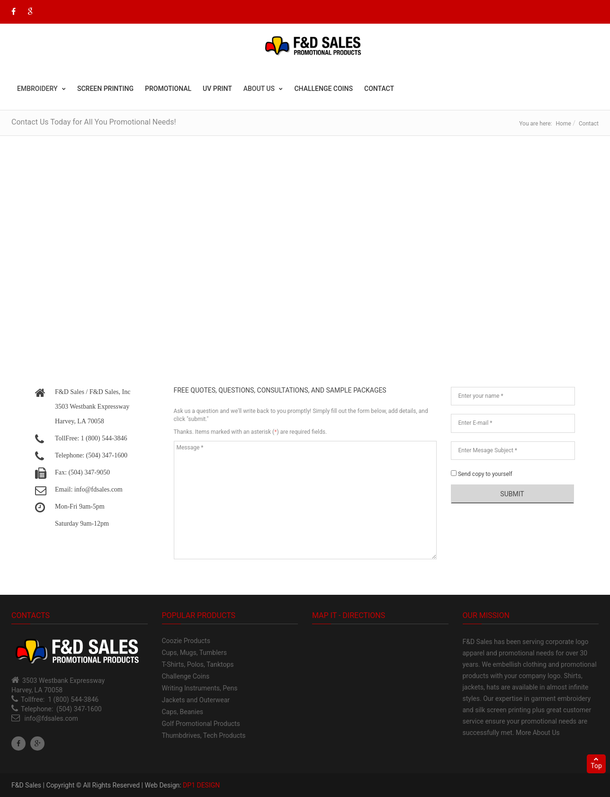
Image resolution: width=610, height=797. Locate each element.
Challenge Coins (323, 88)
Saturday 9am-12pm (82, 523)
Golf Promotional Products (201, 723)
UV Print (217, 88)
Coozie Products (186, 641)
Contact (379, 88)
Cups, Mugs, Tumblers (194, 652)
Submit (512, 494)
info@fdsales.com (51, 718)
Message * (305, 500)
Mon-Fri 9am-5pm (80, 506)
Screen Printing (105, 88)
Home (563, 123)
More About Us (538, 732)
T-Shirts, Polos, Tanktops (198, 664)
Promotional (168, 88)
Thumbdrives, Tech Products (204, 735)
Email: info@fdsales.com (89, 489)
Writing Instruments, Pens (200, 688)
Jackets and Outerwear (196, 700)
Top (596, 763)
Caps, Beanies (183, 712)
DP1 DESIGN (201, 785)
